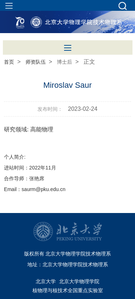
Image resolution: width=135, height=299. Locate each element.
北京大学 (46, 281)
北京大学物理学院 (79, 281)
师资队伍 (36, 62)
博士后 (64, 62)
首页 (9, 62)
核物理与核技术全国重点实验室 (67, 290)
